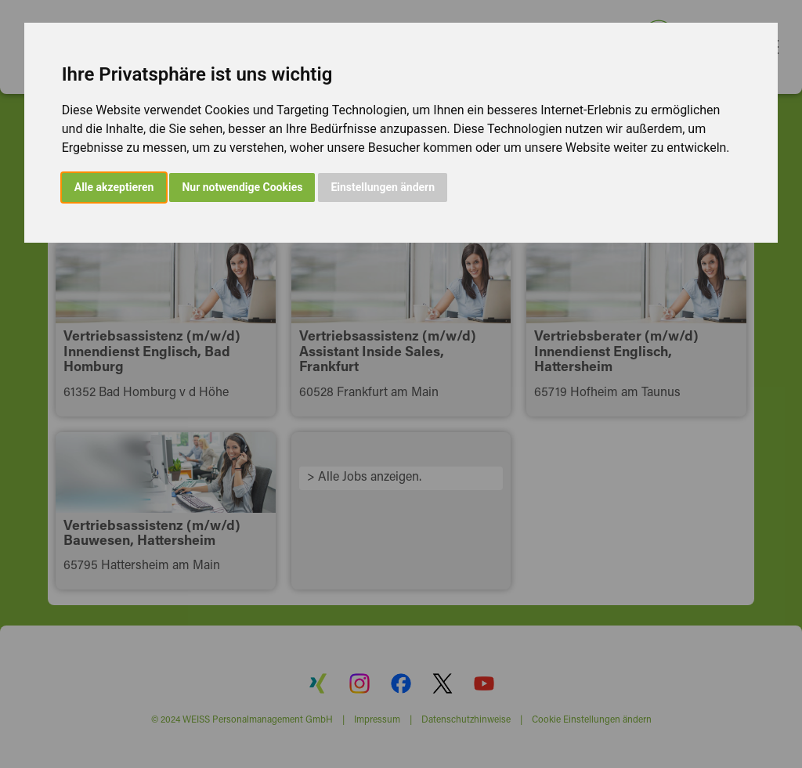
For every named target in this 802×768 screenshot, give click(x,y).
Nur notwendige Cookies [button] (242, 187)
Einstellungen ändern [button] (383, 187)
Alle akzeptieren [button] (114, 187)
